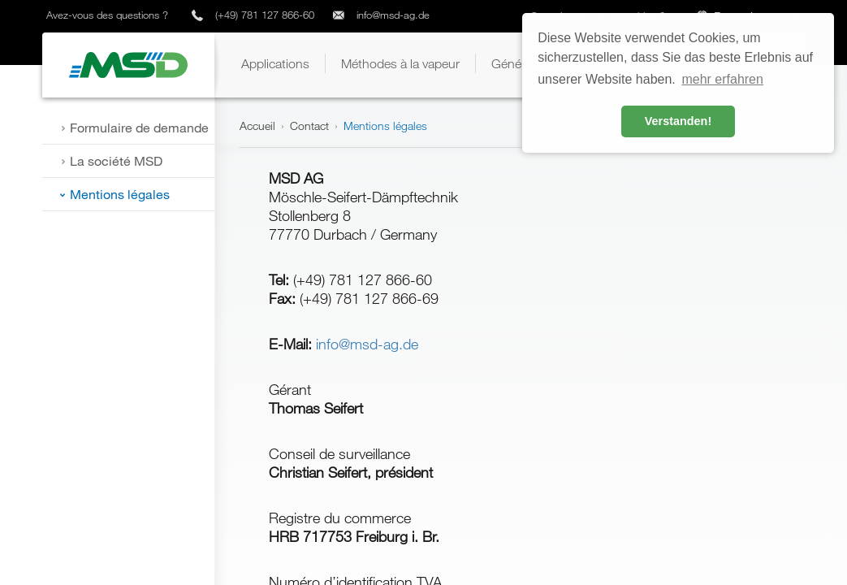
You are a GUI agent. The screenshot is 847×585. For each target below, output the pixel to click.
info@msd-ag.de (393, 14)
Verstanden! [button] (678, 121)
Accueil (257, 125)
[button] (275, 63)
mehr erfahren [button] (722, 79)
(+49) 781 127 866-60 (264, 14)
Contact (309, 125)
